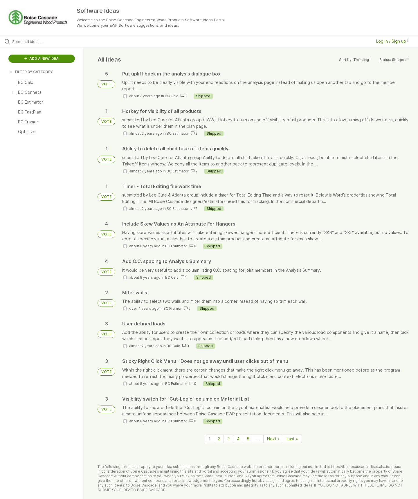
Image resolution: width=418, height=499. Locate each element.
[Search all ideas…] (49, 41)
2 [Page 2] (219, 438)
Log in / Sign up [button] (392, 41)
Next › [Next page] (273, 438)
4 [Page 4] (238, 438)
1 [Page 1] (209, 438)
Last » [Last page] (292, 438)
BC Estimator (178, 133)
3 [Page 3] (228, 438)
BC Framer (172, 308)
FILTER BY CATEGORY (31, 72)
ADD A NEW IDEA (41, 58)
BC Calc (171, 96)
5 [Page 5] (248, 438)
